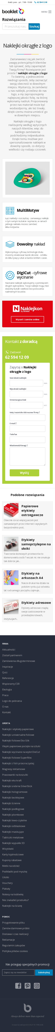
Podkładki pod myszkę (14, 871)
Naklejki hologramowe (14, 791)
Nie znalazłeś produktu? (15, 900)
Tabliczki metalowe (13, 837)
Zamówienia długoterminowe (18, 661)
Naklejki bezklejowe (13, 797)
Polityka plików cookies (15, 951)
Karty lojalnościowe (13, 854)
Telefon (13, 434)
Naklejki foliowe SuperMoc (17, 757)
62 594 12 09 (42, 2)
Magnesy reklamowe (13, 769)
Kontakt (6, 712)
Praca (5, 695)
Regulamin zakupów (13, 945)
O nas (5, 706)
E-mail (13, 423)
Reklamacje (8, 939)
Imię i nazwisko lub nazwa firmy (25, 412)
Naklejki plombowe (13, 814)
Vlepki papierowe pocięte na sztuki (21, 746)
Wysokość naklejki (18, 389)
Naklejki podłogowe (13, 809)
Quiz (4, 672)
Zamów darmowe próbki (15, 928)
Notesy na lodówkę (12, 894)
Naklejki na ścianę (12, 905)
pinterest (28, 986)
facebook (18, 986)
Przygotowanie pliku (13, 922)
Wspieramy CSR (10, 683)
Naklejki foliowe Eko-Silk (15, 740)
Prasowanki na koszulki (15, 774)
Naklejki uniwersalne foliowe (18, 734)
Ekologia (7, 689)
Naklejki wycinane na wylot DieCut (21, 752)
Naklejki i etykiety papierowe (18, 729)
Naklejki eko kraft (12, 780)
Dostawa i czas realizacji (15, 934)
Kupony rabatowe (12, 860)
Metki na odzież (11, 865)
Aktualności (8, 649)
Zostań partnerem (12, 655)
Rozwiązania (14, 19)
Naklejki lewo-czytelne (14, 820)
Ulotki (5, 877)
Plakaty (6, 888)
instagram (37, 986)
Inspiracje (7, 666)
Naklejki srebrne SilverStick (17, 786)
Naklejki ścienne (11, 803)
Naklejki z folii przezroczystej (18, 763)
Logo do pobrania (12, 701)
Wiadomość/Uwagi (19, 445)
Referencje (8, 678)
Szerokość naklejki (18, 378)
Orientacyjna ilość (18, 400)
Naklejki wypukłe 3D (13, 843)
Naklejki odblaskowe (13, 826)
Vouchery (7, 883)
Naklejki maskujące (13, 831)
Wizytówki (7, 848)
